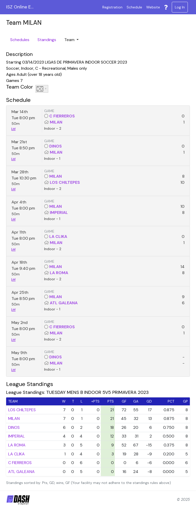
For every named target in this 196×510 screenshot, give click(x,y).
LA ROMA (59, 272)
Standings (47, 39)
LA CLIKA (58, 236)
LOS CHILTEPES (65, 182)
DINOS (55, 146)
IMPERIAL (59, 212)
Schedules (19, 39)
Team (70, 39)
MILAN (56, 122)
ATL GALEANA (64, 303)
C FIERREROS (62, 116)
